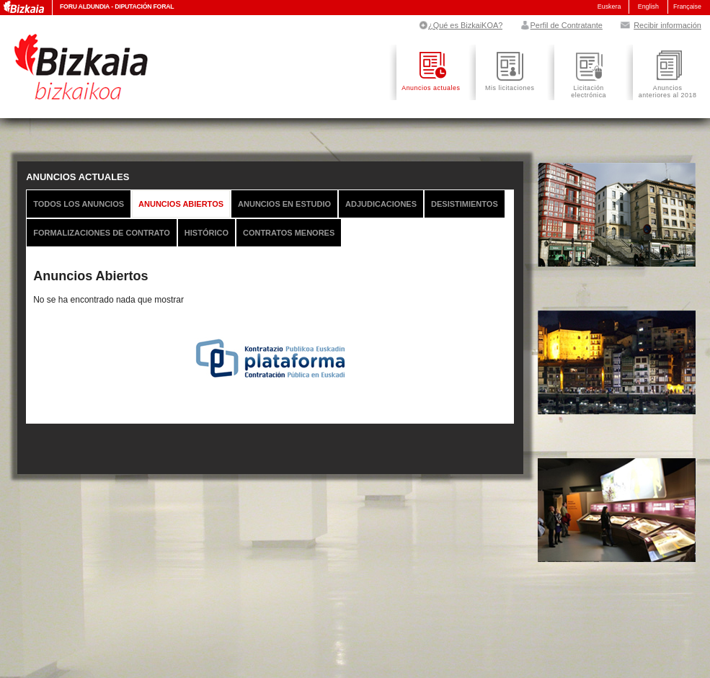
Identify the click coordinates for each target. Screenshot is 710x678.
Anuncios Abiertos (180, 204)
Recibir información (659, 25)
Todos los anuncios (78, 204)
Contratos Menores (288, 232)
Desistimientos (464, 204)
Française (687, 6)
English (648, 6)
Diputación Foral (144, 6)
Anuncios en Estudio (284, 204)
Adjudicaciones (381, 204)
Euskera (609, 6)
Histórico (206, 232)
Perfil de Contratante (560, 25)
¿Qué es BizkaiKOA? (460, 25)
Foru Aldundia (85, 6)
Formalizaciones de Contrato (101, 232)
